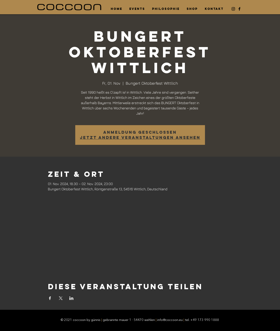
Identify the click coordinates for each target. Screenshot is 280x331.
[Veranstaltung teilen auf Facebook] (50, 298)
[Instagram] (233, 9)
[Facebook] (239, 9)
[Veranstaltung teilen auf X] (61, 298)
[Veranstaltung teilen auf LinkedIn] (71, 298)
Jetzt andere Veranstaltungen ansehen (140, 137)
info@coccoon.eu (170, 320)
